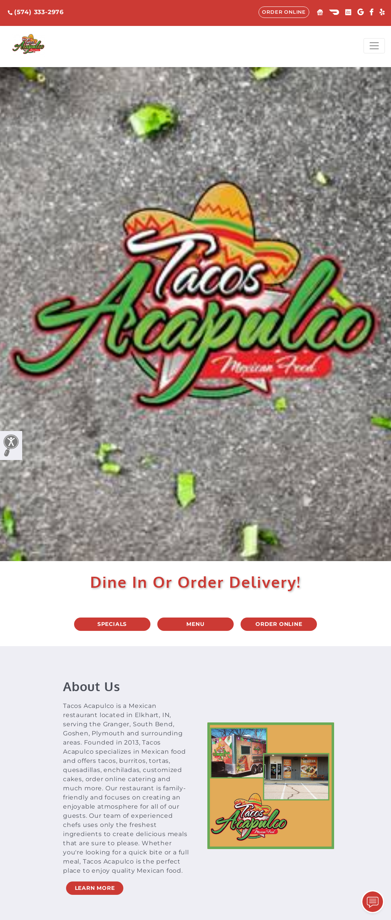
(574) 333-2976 (36, 12)
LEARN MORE (95, 888)
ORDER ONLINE (284, 12)
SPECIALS (112, 624)
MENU (195, 624)
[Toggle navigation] (374, 45)
